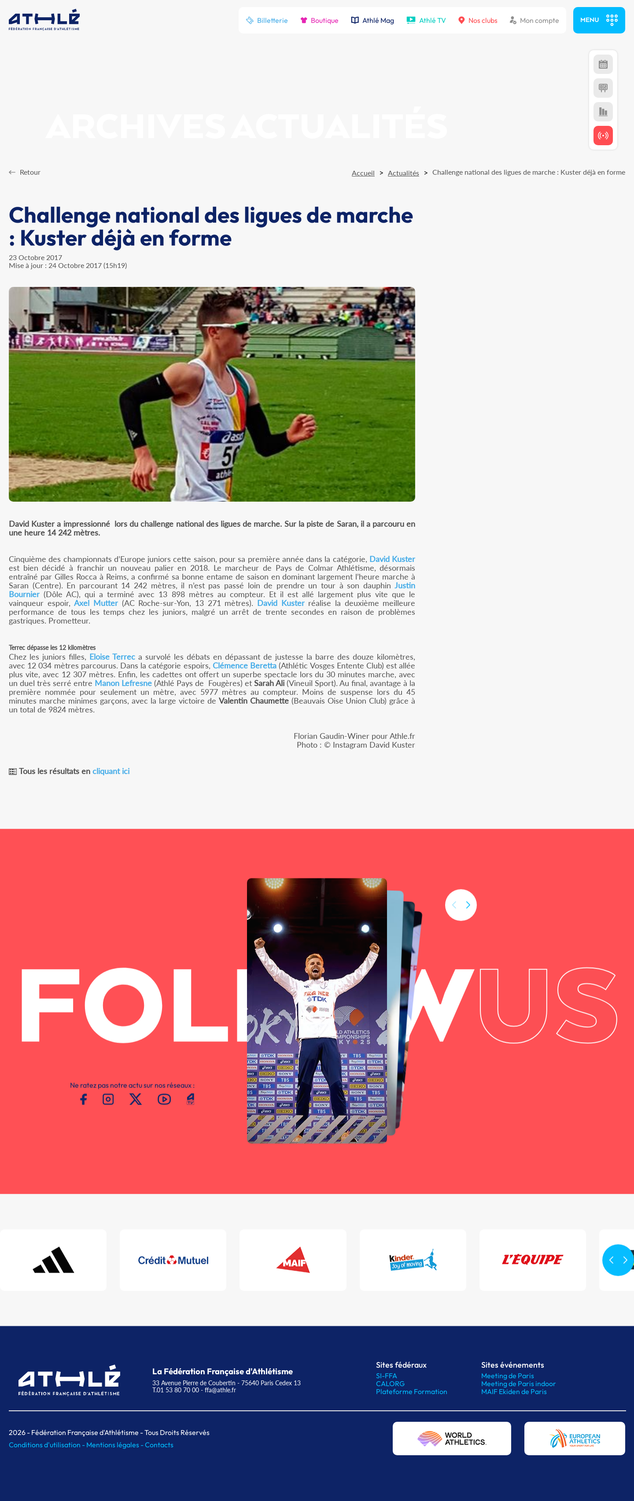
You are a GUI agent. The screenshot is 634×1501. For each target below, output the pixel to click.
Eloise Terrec (112, 656)
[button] (468, 915)
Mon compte (534, 20)
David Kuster (392, 559)
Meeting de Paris (507, 1375)
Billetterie (267, 20)
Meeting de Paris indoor (518, 1383)
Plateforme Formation (411, 1391)
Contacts (159, 1444)
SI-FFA (386, 1375)
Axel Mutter (96, 603)
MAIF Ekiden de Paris (514, 1391)
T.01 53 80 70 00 (175, 1390)
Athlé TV (426, 20)
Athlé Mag (372, 20)
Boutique (319, 20)
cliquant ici (110, 771)
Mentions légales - (115, 1444)
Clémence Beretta (244, 665)
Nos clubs (478, 20)
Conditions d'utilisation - (47, 1444)
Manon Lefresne (123, 683)
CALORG (390, 1383)
